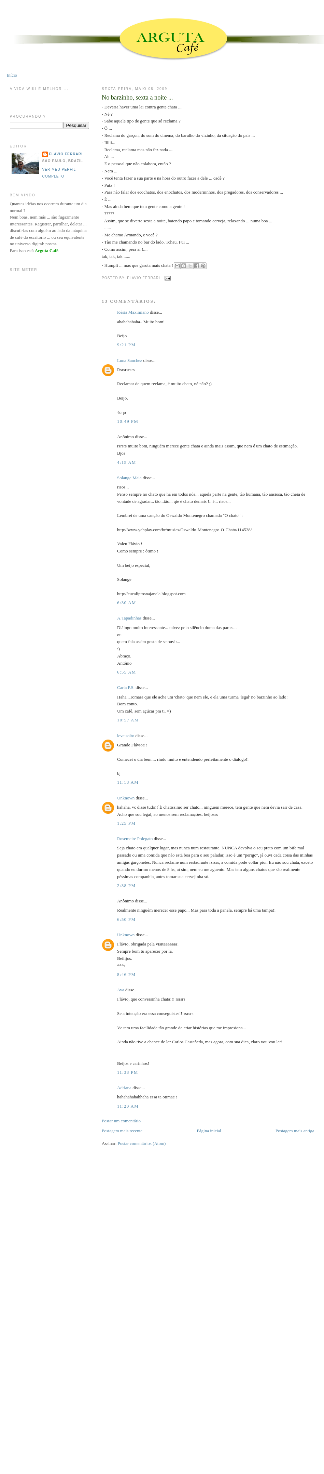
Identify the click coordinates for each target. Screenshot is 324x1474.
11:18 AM (128, 782)
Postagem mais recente (122, 1130)
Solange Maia (129, 477)
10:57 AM (128, 719)
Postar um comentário (121, 1120)
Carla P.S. (126, 687)
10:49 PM (127, 421)
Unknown (126, 797)
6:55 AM (126, 672)
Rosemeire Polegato (135, 838)
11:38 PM (127, 1072)
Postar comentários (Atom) (142, 1143)
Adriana (124, 1087)
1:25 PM (126, 823)
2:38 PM (126, 885)
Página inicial (209, 1130)
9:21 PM (126, 344)
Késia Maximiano (133, 312)
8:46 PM (126, 974)
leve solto (125, 735)
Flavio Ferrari (66, 154)
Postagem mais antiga (295, 1130)
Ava (120, 989)
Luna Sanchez (129, 360)
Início (12, 75)
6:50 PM (126, 919)
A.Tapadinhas (129, 618)
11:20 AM (128, 1106)
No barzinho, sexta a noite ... (137, 97)
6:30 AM (126, 602)
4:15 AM (126, 462)
